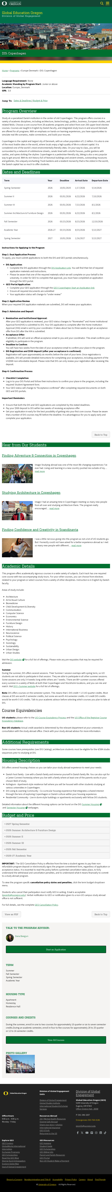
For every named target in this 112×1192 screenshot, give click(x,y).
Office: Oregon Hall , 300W (87, 1109)
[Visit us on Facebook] (78, 1133)
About (90, 1179)
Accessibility (58, 1179)
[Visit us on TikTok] (105, 1133)
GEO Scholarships (10, 1155)
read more (40, 471)
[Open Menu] (107, 3)
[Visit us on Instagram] (96, 1133)
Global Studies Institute (50, 1103)
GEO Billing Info (46, 1152)
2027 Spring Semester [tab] (17, 823)
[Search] (101, 3)
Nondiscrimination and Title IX (37, 1179)
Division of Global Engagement (53, 1100)
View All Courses (56, 1040)
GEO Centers (7, 1143)
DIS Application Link (61, 268)
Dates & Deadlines (23, 100)
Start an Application (56, 949)
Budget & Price (40, 100)
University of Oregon (47, 1184)
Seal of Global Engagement (14, 1166)
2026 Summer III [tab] (14, 842)
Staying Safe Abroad (49, 1121)
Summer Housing (92, 804)
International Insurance (50, 1127)
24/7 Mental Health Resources (53, 1118)
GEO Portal (45, 1158)
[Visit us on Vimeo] (92, 1133)
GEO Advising (45, 1143)
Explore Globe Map (10, 1163)
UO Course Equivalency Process (50, 717)
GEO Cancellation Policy (46, 905)
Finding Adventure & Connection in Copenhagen (39, 455)
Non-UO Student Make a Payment (54, 1161)
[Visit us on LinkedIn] (100, 1133)
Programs (14, 70)
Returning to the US (48, 1133)
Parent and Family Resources (52, 1155)
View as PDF (11, 914)
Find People (100, 1179)
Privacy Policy (71, 1179)
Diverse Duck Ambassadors (13, 1161)
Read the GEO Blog (10, 1158)
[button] (20, 1072)
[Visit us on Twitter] (82, 1133)
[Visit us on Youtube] (87, 1133)
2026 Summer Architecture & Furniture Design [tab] (30, 830)
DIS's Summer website (24, 686)
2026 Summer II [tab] (13, 836)
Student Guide (46, 1146)
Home (5, 70)
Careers (82, 1179)
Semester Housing (17, 807)
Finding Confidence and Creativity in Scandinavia (40, 529)
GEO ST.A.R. (45, 1130)
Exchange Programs (11, 1152)
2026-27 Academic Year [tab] (18, 855)
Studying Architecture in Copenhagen (31, 492)
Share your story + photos (51, 1124)
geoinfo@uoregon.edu (14, 895)
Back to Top (101, 434)
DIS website (17, 659)
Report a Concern (14, 1179)
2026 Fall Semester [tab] (15, 849)
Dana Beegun (21, 936)
